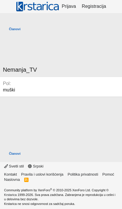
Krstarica (10, 195)
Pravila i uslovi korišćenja (42, 174)
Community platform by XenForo (47, 190)
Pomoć (108, 174)
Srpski (35, 166)
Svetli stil (14, 166)
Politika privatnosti (83, 174)
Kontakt (10, 174)
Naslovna (12, 179)
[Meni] (8, 6)
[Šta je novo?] (115, 6)
